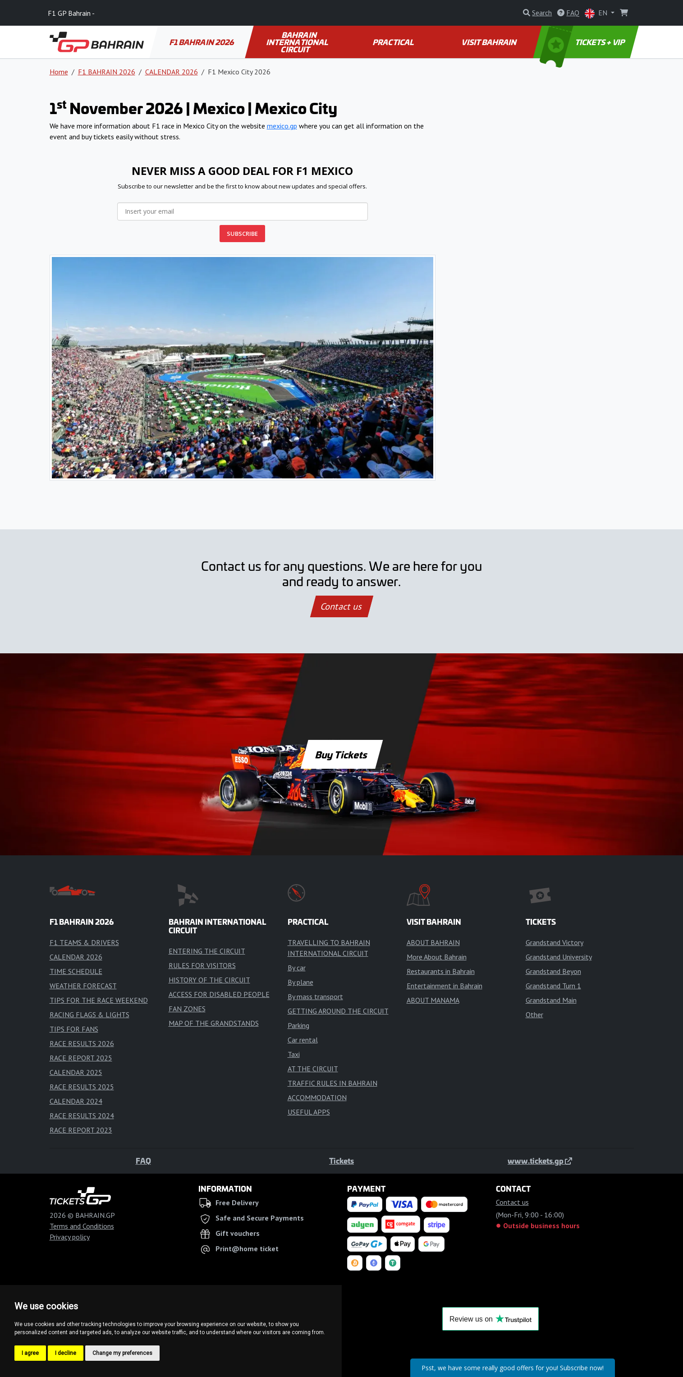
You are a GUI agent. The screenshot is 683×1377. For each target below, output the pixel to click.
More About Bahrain (437, 956)
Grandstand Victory (554, 942)
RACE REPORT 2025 (81, 1057)
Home (59, 71)
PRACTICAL (394, 42)
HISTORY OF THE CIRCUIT (209, 979)
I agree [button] (30, 1353)
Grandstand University (559, 956)
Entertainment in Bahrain (444, 985)
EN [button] (597, 13)
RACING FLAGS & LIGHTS (89, 1014)
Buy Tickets (341, 754)
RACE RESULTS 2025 (82, 1086)
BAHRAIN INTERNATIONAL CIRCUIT (298, 42)
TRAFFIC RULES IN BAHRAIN (332, 1083)
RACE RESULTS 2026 (82, 1043)
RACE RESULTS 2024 (82, 1115)
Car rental (303, 1039)
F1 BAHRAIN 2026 (202, 42)
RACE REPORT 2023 (81, 1129)
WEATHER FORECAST (83, 985)
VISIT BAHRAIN (490, 42)
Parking (298, 1025)
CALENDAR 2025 (76, 1072)
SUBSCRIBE (242, 234)
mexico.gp (282, 125)
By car (297, 967)
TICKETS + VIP (582, 42)
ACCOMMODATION (317, 1097)
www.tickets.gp (540, 1160)
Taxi (294, 1054)
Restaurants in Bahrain (441, 971)
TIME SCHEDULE (76, 971)
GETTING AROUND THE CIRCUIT (338, 1010)
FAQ (143, 1160)
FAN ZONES (187, 1008)
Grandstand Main (551, 1000)
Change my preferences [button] (122, 1353)
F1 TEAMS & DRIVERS (84, 942)
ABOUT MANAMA (433, 1000)
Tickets (341, 1160)
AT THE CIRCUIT (313, 1068)
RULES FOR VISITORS (202, 965)
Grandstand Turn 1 (553, 985)
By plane (300, 982)
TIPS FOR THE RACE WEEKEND (99, 1000)
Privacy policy (70, 1236)
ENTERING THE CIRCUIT (207, 950)
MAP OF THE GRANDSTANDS (214, 1023)
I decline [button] (65, 1353)
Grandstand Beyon (553, 971)
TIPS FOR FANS (74, 1028)
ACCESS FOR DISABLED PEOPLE (219, 994)
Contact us (341, 606)
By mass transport (315, 996)
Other (534, 1014)
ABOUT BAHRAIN (433, 942)
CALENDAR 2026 (171, 71)
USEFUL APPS (309, 1111)
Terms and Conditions (82, 1225)
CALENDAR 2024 (76, 1101)
